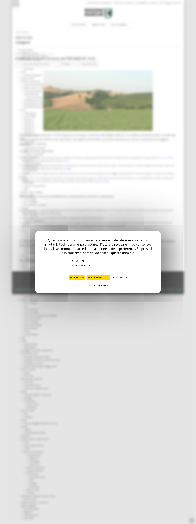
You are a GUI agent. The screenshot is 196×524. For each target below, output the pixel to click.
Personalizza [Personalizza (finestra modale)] (120, 277)
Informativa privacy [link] (98, 285)
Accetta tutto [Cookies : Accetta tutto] (77, 277)
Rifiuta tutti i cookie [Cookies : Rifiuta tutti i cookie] (98, 277)
